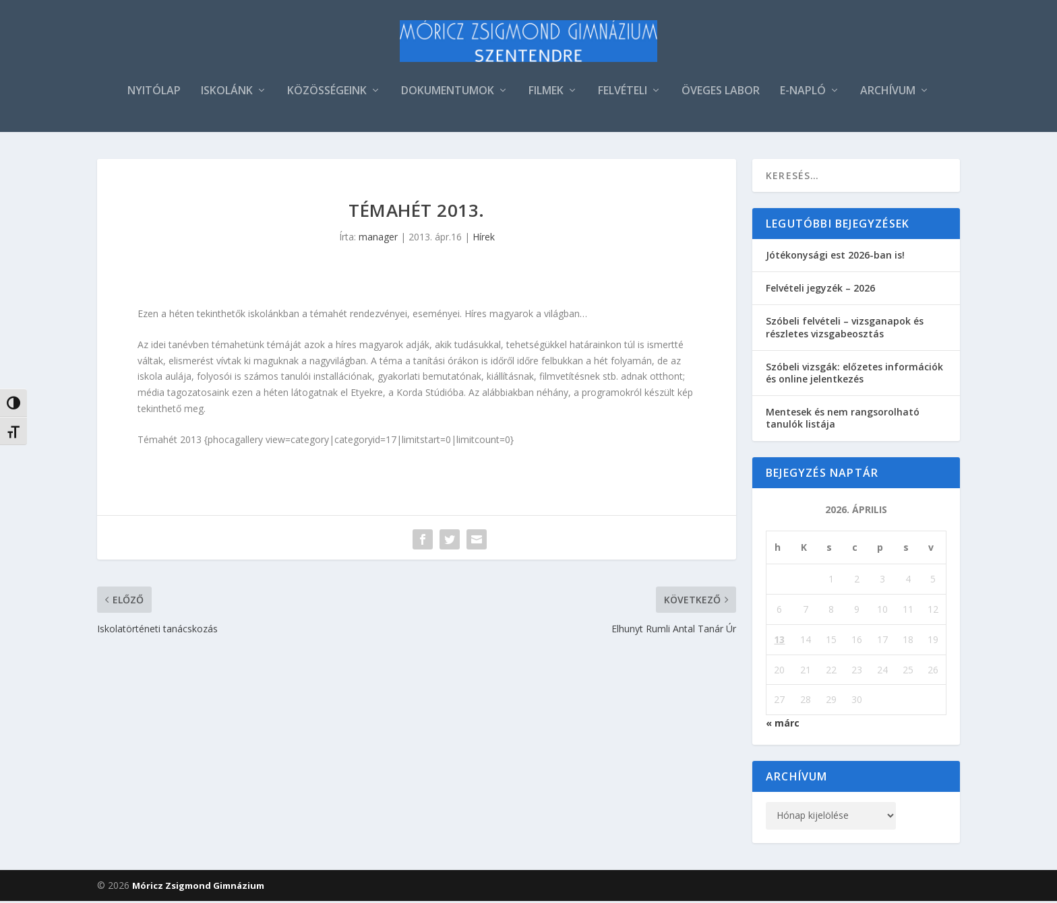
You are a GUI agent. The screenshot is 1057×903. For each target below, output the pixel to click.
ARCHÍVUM (887, 93)
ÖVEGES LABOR (721, 93)
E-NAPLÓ (803, 93)
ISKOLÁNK (227, 93)
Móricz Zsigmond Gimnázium (198, 887)
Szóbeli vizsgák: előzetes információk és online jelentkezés (854, 374)
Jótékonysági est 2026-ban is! (835, 256)
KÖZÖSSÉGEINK (327, 93)
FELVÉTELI (622, 93)
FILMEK (546, 93)
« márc (782, 724)
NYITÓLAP (154, 93)
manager (378, 238)
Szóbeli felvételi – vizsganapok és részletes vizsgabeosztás (845, 328)
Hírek (484, 238)
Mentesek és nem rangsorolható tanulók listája (842, 419)
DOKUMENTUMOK (447, 93)
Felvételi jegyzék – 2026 (820, 289)
